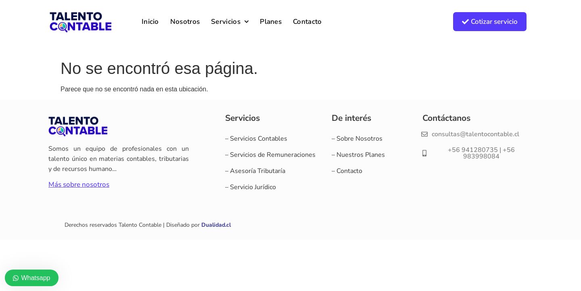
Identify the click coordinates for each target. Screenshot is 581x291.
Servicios (230, 21)
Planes (271, 21)
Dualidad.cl (216, 225)
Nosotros (185, 21)
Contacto (307, 21)
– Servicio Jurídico (250, 187)
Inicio (150, 21)
